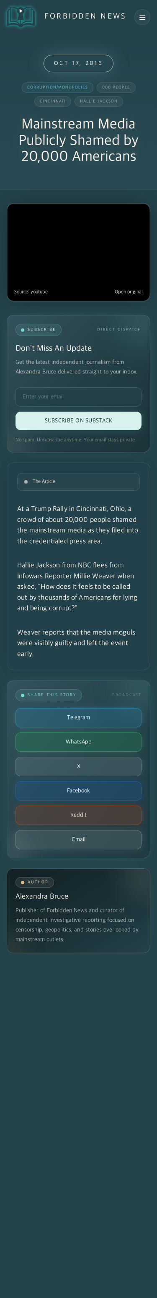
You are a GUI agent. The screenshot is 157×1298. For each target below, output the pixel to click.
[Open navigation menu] (142, 17)
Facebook (78, 790)
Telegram (78, 717)
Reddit (78, 815)
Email (78, 839)
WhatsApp (79, 741)
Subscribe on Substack (79, 420)
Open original (129, 292)
